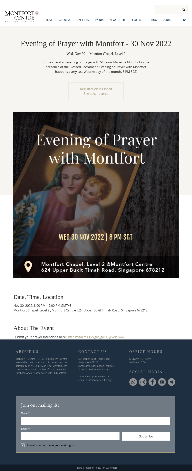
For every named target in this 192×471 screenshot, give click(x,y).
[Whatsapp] (133, 382)
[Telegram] (171, 382)
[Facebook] (152, 382)
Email (25, 429)
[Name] (94, 420)
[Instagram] (143, 382)
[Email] (69, 436)
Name (25, 413)
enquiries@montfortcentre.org (95, 380)
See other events (96, 93)
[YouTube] (162, 382)
